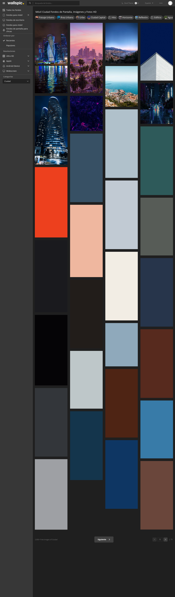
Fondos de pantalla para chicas (15, 30)
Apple (7, 61)
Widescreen (10, 71)
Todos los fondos (12, 10)
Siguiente (104, 539)
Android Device (11, 66)
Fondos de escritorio (13, 20)
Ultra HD (8, 56)
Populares (10, 45)
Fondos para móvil (16, 15)
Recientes (10, 40)
